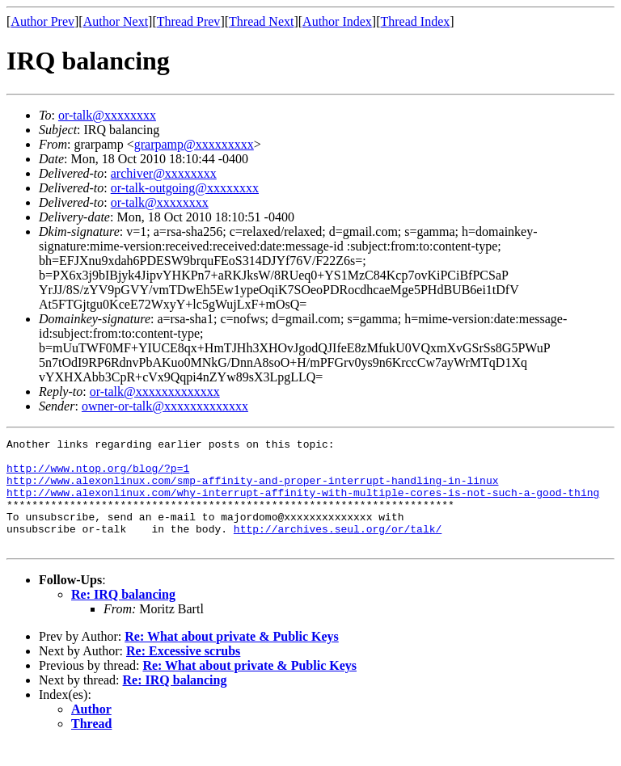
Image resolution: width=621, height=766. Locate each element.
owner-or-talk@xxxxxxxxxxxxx (165, 406)
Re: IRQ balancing (123, 616)
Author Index (337, 21)
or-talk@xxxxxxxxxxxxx (155, 391)
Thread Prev (189, 21)
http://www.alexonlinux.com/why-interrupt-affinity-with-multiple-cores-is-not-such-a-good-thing (302, 504)
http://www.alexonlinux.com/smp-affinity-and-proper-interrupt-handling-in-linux (252, 489)
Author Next (115, 21)
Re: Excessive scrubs (183, 673)
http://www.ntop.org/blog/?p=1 (97, 475)
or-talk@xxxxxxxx (107, 115)
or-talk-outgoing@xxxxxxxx (185, 188)
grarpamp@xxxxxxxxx (194, 144)
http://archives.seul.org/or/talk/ (337, 548)
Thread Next (261, 21)
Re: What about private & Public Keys (232, 658)
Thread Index (415, 21)
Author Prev (42, 21)
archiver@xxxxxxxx (164, 173)
